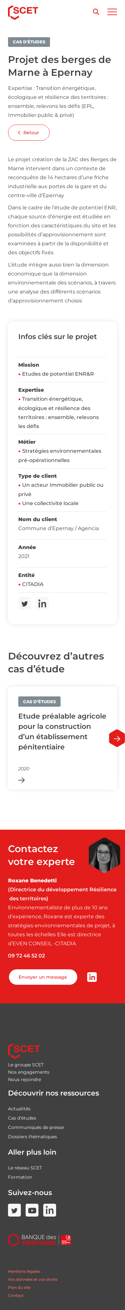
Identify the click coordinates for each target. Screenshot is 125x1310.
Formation (20, 1177)
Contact (16, 1295)
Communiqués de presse (36, 1127)
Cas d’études (22, 1118)
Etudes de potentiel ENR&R (58, 374)
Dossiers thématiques (32, 1137)
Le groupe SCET (26, 1065)
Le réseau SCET (25, 1168)
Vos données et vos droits (32, 1279)
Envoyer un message (43, 977)
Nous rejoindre (24, 1079)
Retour (28, 132)
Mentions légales (24, 1271)
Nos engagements (28, 1072)
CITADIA (33, 584)
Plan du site (19, 1287)
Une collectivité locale (50, 503)
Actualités (19, 1109)
